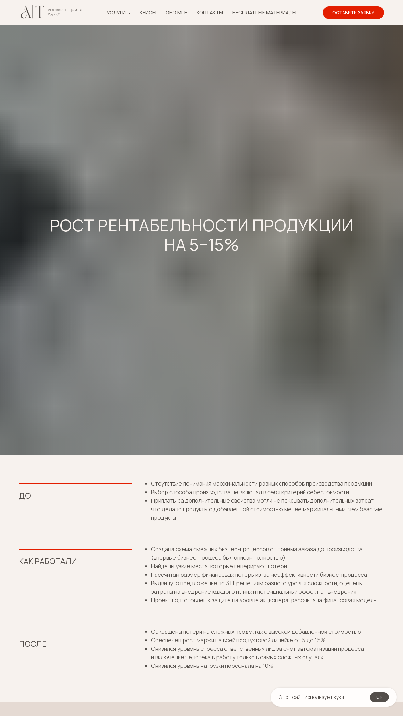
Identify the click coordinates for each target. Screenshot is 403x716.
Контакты (210, 12)
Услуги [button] (117, 12)
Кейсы (148, 12)
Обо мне (176, 12)
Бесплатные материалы (264, 12)
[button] (353, 12)
